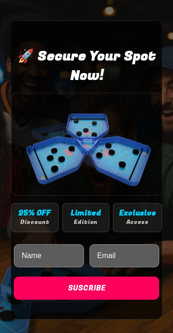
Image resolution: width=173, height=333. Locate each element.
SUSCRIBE (87, 288)
